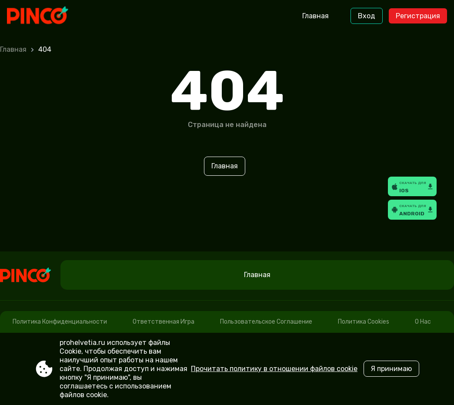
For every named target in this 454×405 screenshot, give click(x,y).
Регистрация (418, 16)
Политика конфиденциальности (60, 321)
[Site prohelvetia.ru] (43, 16)
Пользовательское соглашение (266, 321)
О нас (423, 321)
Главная (315, 16)
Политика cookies (363, 321)
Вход (366, 16)
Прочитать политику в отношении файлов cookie (274, 369)
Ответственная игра (163, 321)
